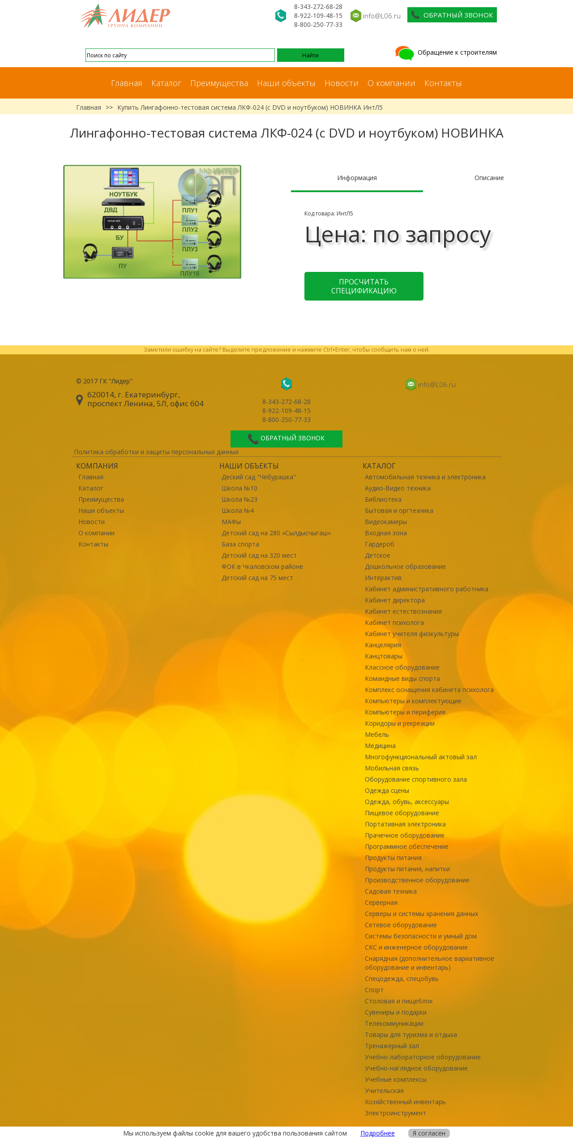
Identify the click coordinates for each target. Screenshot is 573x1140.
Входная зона (386, 533)
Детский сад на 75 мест (257, 577)
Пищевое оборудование (402, 813)
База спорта (240, 544)
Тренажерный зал (392, 1045)
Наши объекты (286, 82)
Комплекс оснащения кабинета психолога (429, 689)
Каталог (166, 82)
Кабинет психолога (394, 622)
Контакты (443, 82)
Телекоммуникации (394, 1023)
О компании (391, 82)
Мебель (377, 734)
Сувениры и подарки (396, 1012)
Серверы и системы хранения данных (421, 913)
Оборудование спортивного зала (416, 779)
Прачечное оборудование (405, 835)
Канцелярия (383, 645)
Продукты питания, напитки (407, 869)
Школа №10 (239, 488)
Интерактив (383, 577)
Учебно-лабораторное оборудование (423, 1057)
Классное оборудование (402, 667)
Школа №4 (238, 510)
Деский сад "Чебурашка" (259, 477)
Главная (126, 82)
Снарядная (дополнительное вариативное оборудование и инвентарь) (429, 963)
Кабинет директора (395, 600)
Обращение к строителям (445, 52)
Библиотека (383, 499)
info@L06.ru (382, 15)
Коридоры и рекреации (400, 723)
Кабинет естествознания (403, 611)
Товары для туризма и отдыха (411, 1034)
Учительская (384, 1090)
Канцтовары (383, 656)
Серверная (381, 902)
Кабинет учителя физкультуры (412, 633)
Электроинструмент (395, 1113)
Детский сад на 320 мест (259, 555)
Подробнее (377, 1133)
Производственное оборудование (417, 880)
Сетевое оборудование (401, 925)
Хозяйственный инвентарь (405, 1101)
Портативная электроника (405, 824)
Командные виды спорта (402, 678)
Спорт (374, 989)
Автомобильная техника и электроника (425, 477)
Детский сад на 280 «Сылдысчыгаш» (276, 533)
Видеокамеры (386, 521)
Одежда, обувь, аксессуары (407, 801)
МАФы (231, 521)
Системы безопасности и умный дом (421, 936)
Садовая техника (391, 891)
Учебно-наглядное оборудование (416, 1068)
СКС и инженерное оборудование (416, 947)
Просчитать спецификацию (364, 286)
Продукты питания (393, 857)
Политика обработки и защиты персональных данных (156, 451)
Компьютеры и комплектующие (413, 701)
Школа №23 (239, 499)
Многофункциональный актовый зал (421, 757)
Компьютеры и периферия (405, 712)
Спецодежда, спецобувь (402, 978)
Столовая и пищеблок (399, 1001)
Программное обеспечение (407, 846)
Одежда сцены (387, 790)
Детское (377, 555)
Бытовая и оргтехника (399, 510)
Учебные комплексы (396, 1079)
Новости (342, 82)
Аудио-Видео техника (398, 488)
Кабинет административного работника (426, 589)
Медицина (380, 745)
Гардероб (379, 544)
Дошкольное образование (405, 566)
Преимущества (219, 82)
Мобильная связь (392, 768)
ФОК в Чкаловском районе (262, 566)
